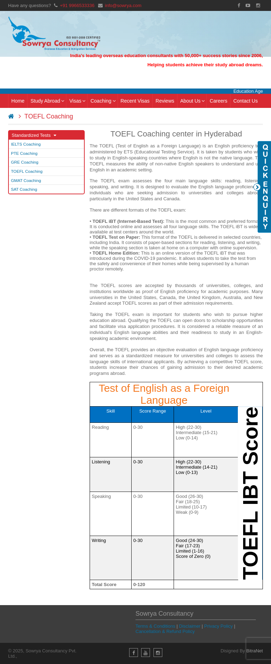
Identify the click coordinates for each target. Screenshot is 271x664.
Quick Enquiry (262, 187)
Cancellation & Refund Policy (165, 631)
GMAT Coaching (26, 180)
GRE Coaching (24, 162)
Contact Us (245, 101)
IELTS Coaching (26, 144)
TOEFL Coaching (27, 171)
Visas (77, 101)
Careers (218, 101)
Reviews (165, 101)
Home (17, 101)
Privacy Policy (218, 626)
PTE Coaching (24, 153)
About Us (192, 101)
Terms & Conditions (155, 626)
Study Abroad (47, 101)
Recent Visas (135, 101)
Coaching (102, 101)
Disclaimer (189, 626)
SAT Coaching (24, 189)
